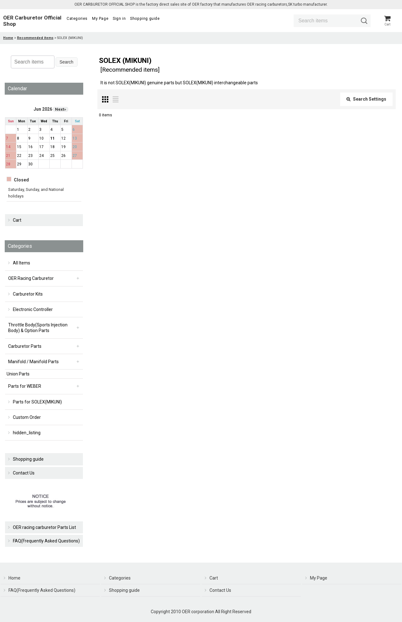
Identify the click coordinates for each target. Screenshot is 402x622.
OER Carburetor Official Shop (32, 21)
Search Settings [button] (366, 100)
